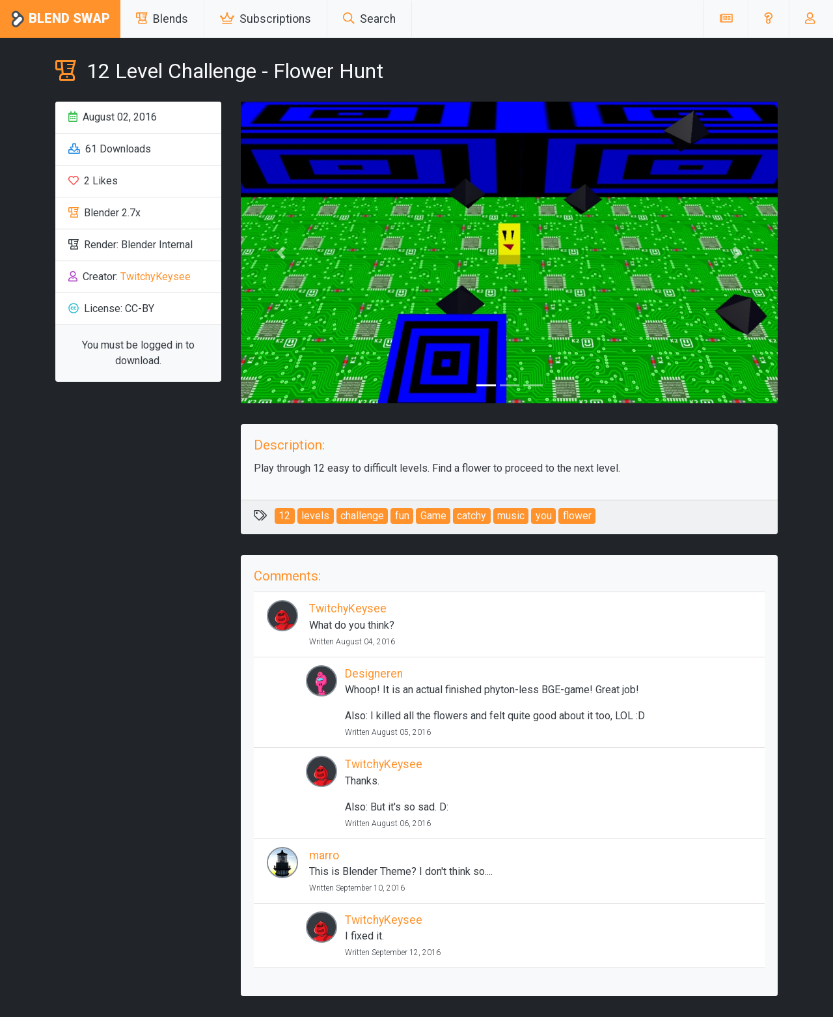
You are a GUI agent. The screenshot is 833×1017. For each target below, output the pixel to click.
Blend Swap (60, 19)
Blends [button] (162, 18)
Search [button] (369, 18)
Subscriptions (265, 18)
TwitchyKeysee (155, 276)
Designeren (374, 673)
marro (324, 855)
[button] (768, 19)
